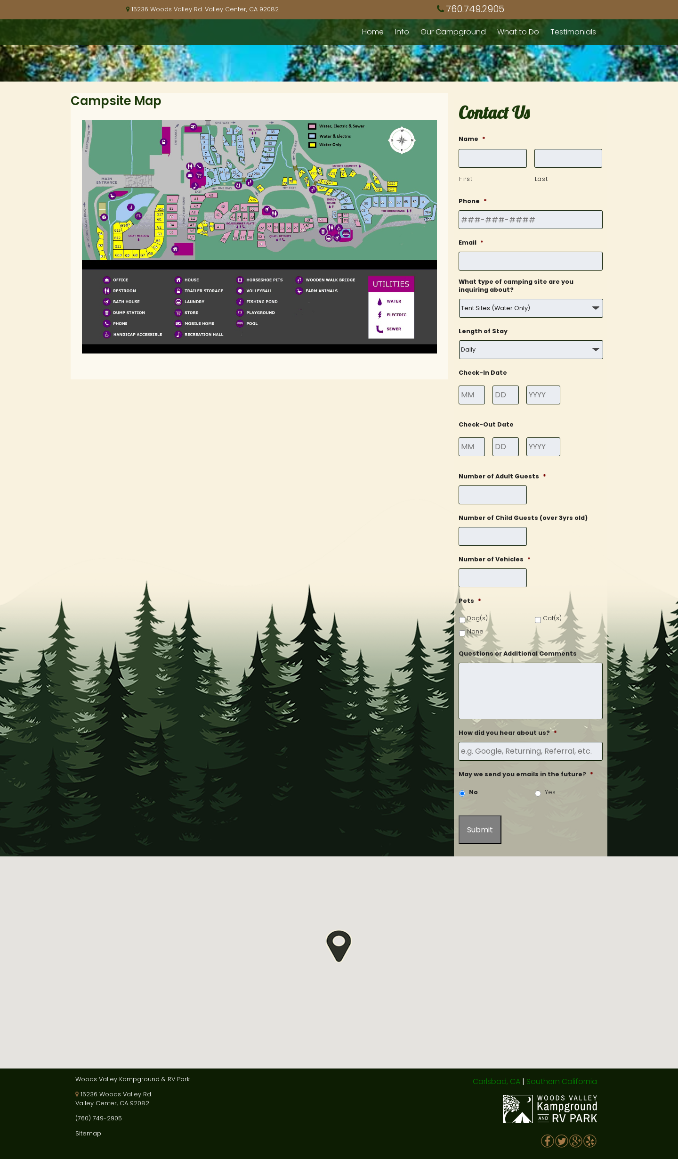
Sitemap (88, 1133)
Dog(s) (477, 618)
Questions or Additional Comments (518, 654)
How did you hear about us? (508, 733)
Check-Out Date (486, 424)
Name (472, 139)
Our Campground (453, 31)
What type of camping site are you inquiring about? (516, 286)
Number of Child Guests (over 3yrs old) (523, 518)
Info (402, 31)
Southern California (561, 1081)
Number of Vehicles (495, 559)
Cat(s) (552, 618)
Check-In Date (483, 373)
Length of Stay (483, 331)
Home (373, 31)
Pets (470, 601)
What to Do (518, 31)
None (475, 631)
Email (471, 243)
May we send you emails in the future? (526, 774)
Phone (473, 201)
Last (541, 178)
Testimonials (573, 31)
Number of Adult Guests (502, 476)
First (465, 178)
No (473, 792)
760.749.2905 (475, 9)
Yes (550, 792)
